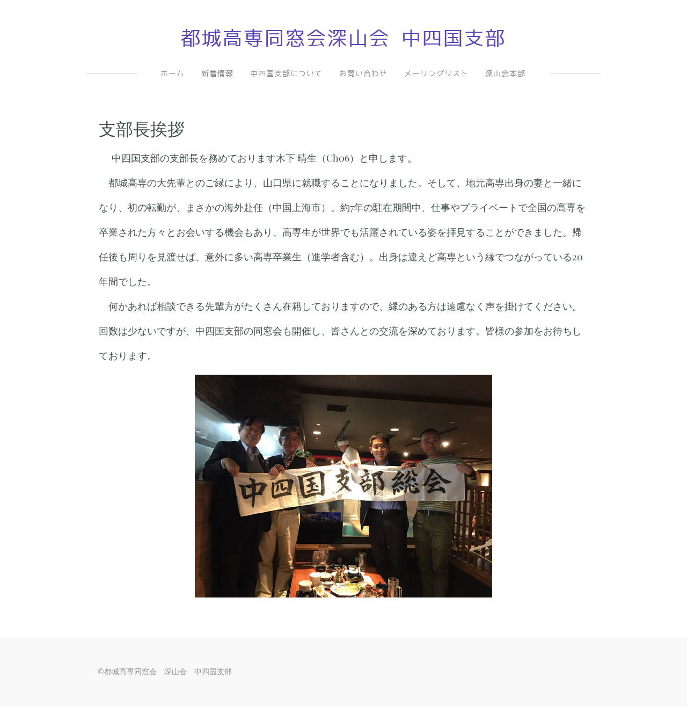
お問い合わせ (363, 73)
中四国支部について (286, 73)
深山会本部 (505, 73)
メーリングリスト (436, 73)
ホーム (172, 73)
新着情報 (217, 73)
